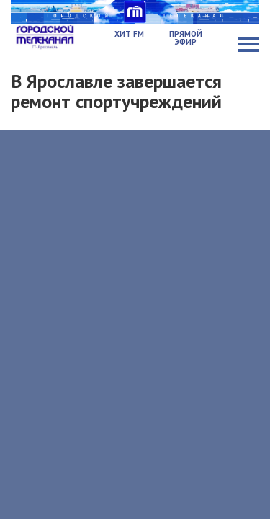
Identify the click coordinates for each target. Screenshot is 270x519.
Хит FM (129, 34)
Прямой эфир (185, 38)
